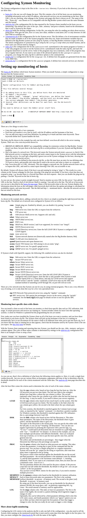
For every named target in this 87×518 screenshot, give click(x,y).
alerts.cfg (8, 30)
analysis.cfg (9, 24)
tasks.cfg (8, 47)
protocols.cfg (10, 61)
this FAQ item (18, 324)
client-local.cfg (27, 515)
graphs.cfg (9, 57)
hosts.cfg (8, 14)
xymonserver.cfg (11, 36)
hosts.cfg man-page (31, 184)
